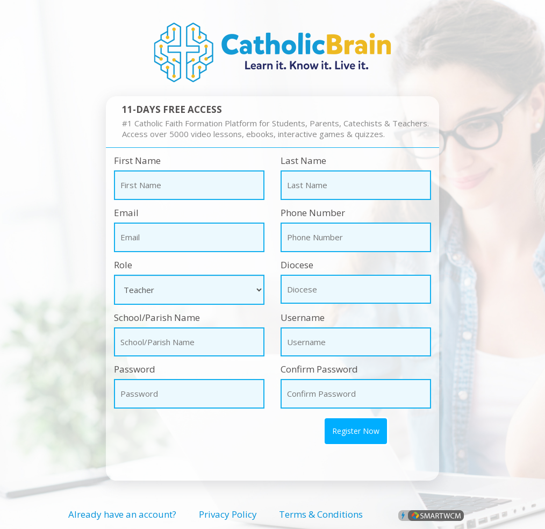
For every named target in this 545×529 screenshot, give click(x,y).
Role (123, 264)
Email (126, 212)
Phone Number (313, 212)
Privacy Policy (228, 514)
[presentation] (177, 433)
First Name (137, 160)
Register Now (355, 431)
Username (303, 317)
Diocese (297, 264)
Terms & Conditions (321, 514)
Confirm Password (319, 369)
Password (134, 369)
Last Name (303, 160)
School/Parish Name (157, 317)
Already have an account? (122, 514)
